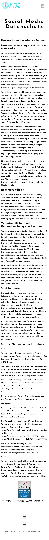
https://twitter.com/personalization (27, 376)
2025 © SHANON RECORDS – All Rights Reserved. (24, 531)
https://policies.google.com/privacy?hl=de (28, 476)
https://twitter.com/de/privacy (25, 399)
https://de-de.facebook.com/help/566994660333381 (24, 439)
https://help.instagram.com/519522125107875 (21, 436)
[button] (42, 6)
